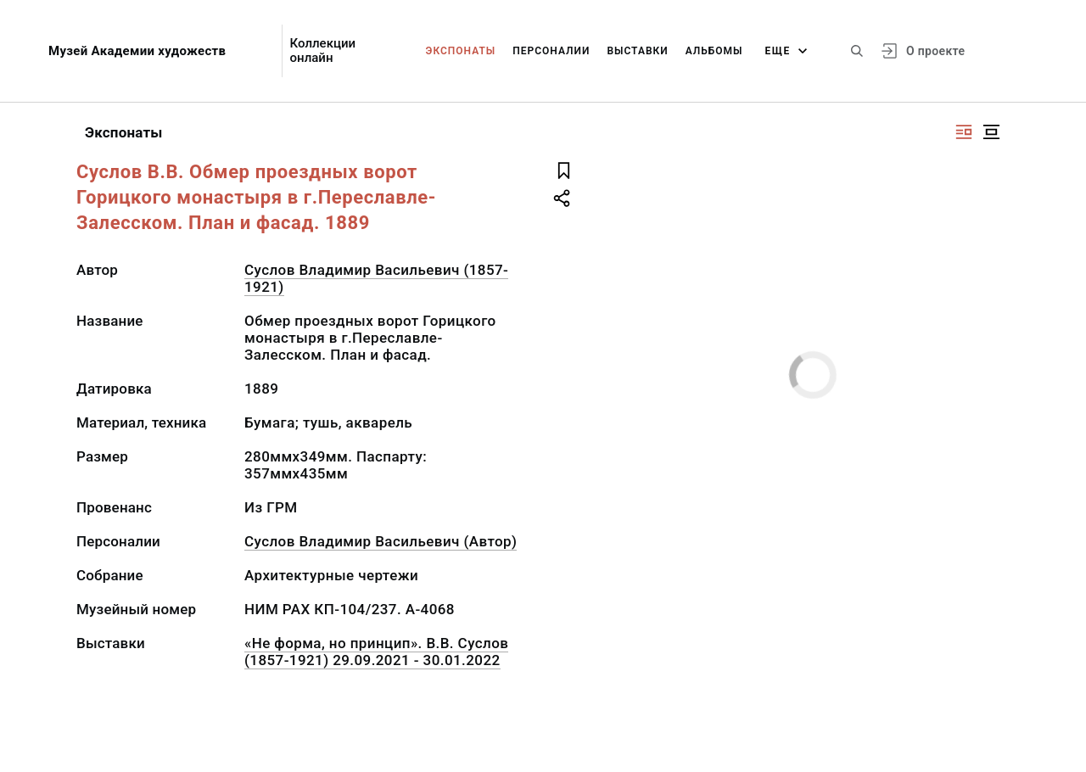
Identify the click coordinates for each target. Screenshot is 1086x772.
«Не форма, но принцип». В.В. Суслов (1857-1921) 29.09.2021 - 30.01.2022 (376, 652)
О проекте (935, 51)
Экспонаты (461, 51)
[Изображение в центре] (991, 132)
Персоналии (551, 51)
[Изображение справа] (963, 132)
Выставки (637, 51)
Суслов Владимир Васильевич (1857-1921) (376, 278)
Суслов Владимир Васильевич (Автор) (380, 541)
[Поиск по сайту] (857, 51)
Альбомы (714, 51)
